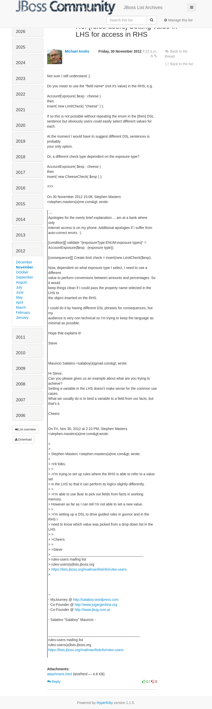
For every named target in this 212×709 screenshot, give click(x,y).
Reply (54, 682)
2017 (20, 172)
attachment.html (59, 674)
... (50, 212)
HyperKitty (105, 703)
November (24, 267)
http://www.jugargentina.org (96, 605)
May (19, 297)
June (20, 292)
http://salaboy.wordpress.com (95, 600)
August (21, 282)
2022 (20, 94)
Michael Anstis (77, 51)
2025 (20, 47)
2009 (20, 368)
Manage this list (178, 20)
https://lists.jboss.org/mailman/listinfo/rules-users (88, 569)
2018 (20, 156)
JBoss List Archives (89, 7)
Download (23, 439)
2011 (20, 337)
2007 (20, 400)
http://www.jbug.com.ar (92, 610)
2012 (20, 251)
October (22, 272)
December (24, 262)
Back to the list (179, 64)
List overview (25, 429)
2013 (20, 235)
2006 (20, 415)
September (24, 277)
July (19, 287)
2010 (20, 352)
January (22, 318)
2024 (20, 62)
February (23, 312)
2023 (20, 78)
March (21, 307)
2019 (20, 141)
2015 (20, 204)
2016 (20, 188)
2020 (20, 125)
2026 (20, 31)
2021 (20, 109)
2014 (20, 219)
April (19, 302)
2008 (20, 384)
